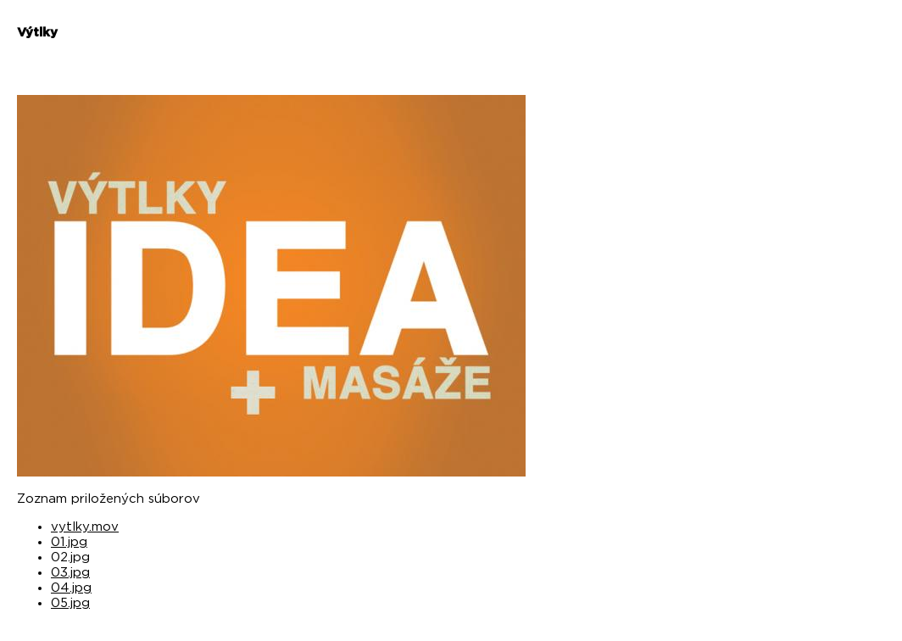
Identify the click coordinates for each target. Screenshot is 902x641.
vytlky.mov (85, 527)
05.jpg (70, 603)
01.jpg (69, 542)
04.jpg (71, 588)
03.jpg (70, 572)
